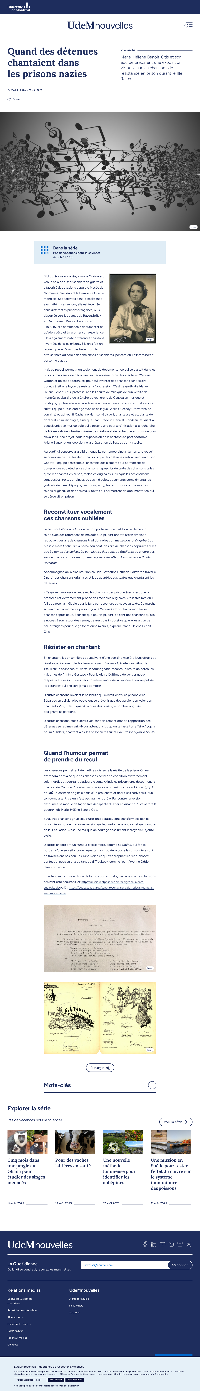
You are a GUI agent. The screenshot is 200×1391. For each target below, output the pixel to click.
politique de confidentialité (37, 1385)
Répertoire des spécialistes (22, 1310)
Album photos (15, 1317)
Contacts (13, 1344)
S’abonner (74, 1312)
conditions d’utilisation (68, 1385)
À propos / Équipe (79, 1298)
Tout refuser (56, 1379)
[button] (187, 24)
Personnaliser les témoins (30, 1380)
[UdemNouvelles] (100, 24)
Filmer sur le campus (19, 1324)
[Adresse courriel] (124, 1265)
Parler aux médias (17, 1337)
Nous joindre (76, 1305)
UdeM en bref (15, 1330)
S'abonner (180, 1265)
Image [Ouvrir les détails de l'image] (193, 227)
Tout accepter (75, 1379)
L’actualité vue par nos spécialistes (20, 1301)
